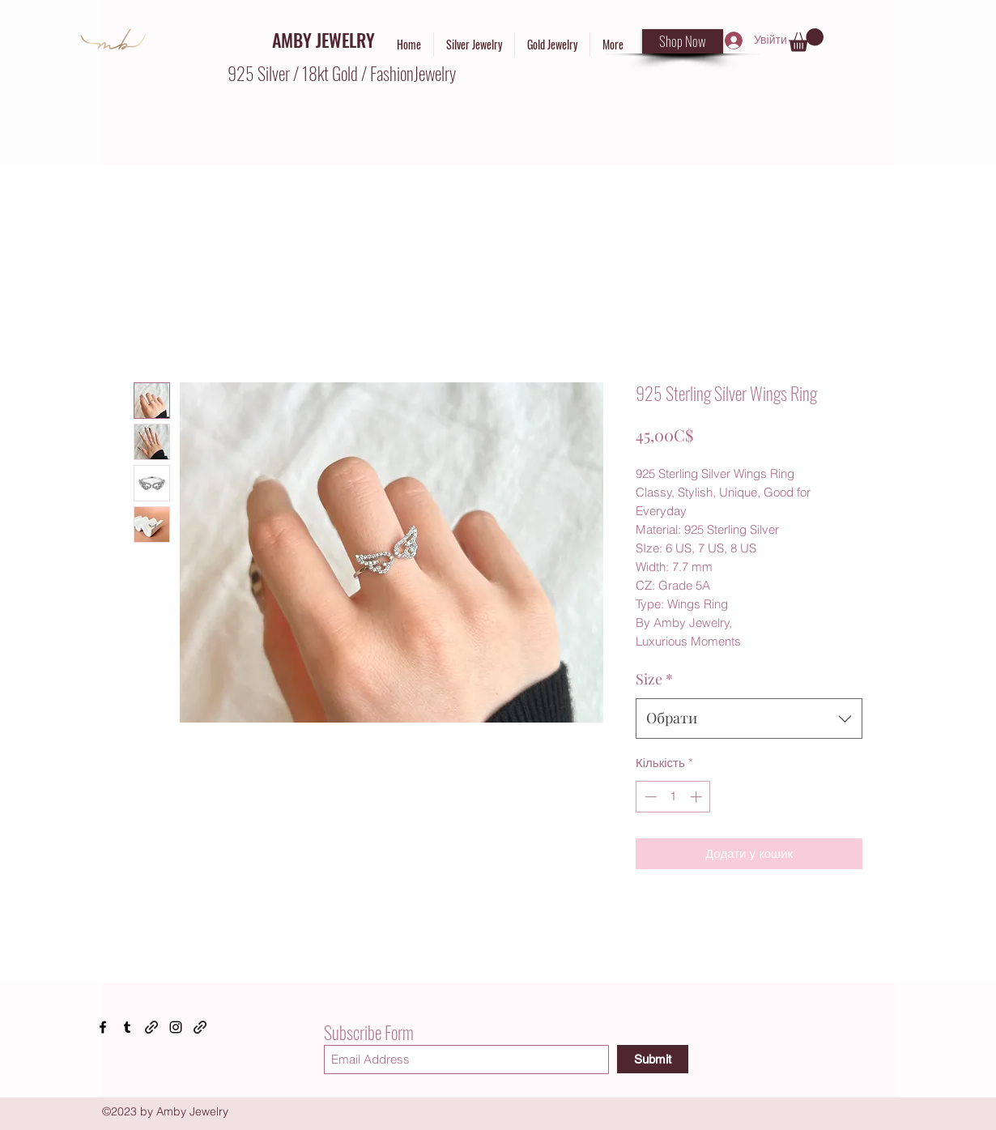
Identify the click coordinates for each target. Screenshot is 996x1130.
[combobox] (749, 718)
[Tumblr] (127, 1027)
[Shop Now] (682, 41)
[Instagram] (176, 1027)
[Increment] (698, 797)
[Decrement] (649, 797)
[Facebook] (103, 1027)
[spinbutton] (673, 797)
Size (654, 679)
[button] (806, 40)
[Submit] (652, 1059)
